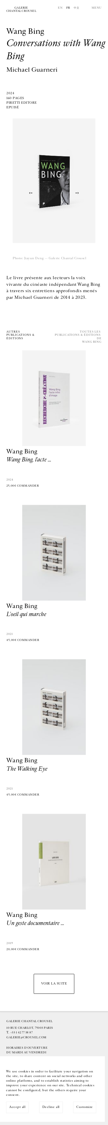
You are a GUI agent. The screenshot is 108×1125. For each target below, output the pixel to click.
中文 (76, 8)
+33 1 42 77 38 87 (21, 1032)
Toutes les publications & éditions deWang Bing (78, 337)
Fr (68, 8)
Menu (97, 8)
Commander (28, 486)
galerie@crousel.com (26, 1037)
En (60, 8)
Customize (84, 1107)
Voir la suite (54, 983)
